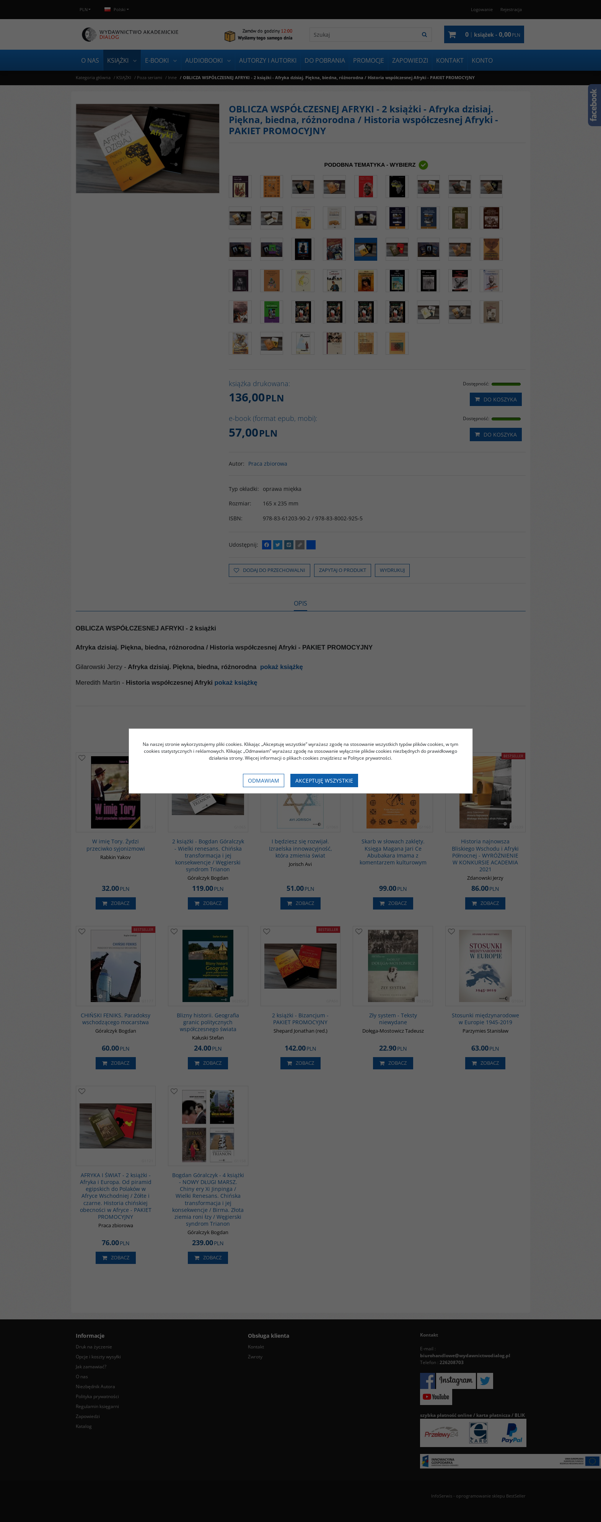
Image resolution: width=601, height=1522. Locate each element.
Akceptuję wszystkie (324, 780)
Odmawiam (263, 780)
